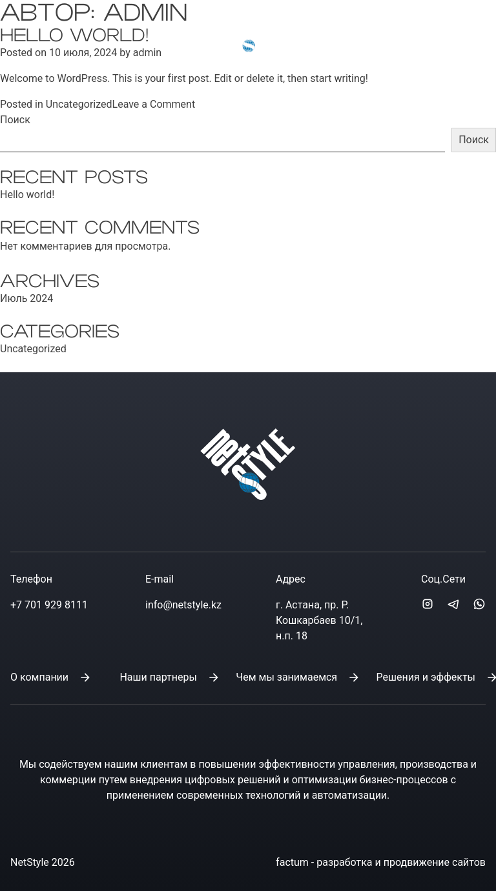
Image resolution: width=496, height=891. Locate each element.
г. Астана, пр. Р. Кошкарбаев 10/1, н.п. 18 (319, 620)
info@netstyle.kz (365, 32)
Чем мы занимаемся (286, 677)
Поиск (15, 120)
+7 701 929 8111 (49, 605)
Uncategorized (79, 104)
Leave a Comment (154, 104)
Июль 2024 (26, 298)
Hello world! (27, 194)
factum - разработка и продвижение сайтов (381, 862)
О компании (39, 677)
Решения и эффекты (426, 677)
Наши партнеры (157, 677)
